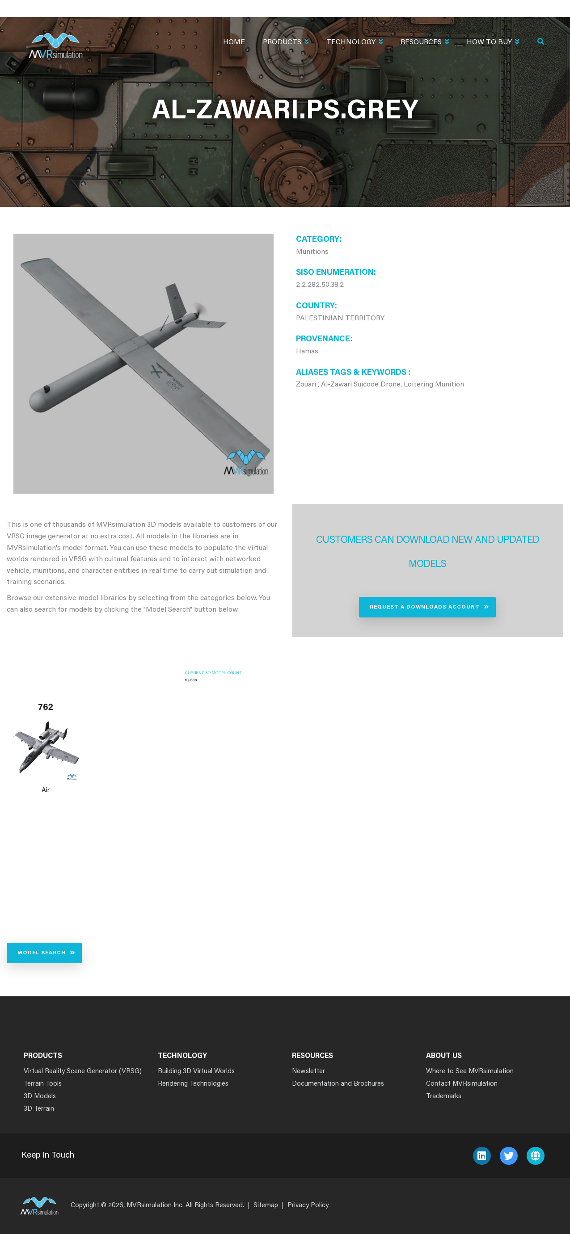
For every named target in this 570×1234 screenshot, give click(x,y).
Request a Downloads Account (425, 607)
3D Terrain (39, 1109)
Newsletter (308, 1071)
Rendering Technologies (193, 1084)
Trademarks (443, 1096)
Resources (425, 43)
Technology (354, 43)
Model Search (41, 953)
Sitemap (265, 1205)
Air (46, 790)
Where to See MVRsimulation (470, 1071)
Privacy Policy (308, 1205)
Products (285, 43)
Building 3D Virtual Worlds (196, 1071)
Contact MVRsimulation (462, 1084)
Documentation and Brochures (338, 1084)
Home (234, 42)
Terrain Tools (43, 1084)
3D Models (40, 1096)
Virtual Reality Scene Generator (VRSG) (83, 1071)
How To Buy (493, 43)
